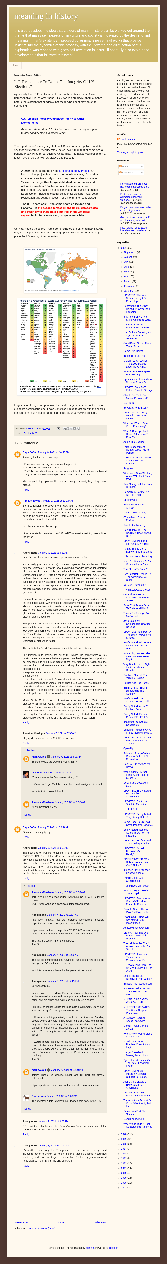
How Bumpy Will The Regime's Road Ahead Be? (137, 533)
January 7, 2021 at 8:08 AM (66, 756)
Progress (128, 468)
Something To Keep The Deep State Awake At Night (136, 656)
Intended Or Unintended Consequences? (136, 871)
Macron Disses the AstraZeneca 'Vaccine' (136, 326)
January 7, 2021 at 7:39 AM (61, 733)
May (126, 271)
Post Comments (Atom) (42, 1228)
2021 (124, 247)
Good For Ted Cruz (134, 1119)
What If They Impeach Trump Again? (135, 892)
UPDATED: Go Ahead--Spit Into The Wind (136, 803)
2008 (124, 1182)
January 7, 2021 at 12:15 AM (57, 500)
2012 (124, 1163)
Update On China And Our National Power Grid (137, 381)
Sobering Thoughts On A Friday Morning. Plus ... (137, 731)
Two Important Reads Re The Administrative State (137, 577)
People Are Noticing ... (135, 525)
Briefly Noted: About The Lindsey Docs (136, 708)
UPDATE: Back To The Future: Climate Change (138, 389)
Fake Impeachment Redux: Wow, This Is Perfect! (136, 449)
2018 (124, 1143)
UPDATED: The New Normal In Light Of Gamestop (134, 298)
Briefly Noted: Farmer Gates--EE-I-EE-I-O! (135, 716)
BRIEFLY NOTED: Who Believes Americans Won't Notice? (136, 862)
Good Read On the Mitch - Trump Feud (137, 345)
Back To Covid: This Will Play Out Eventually (136, 911)
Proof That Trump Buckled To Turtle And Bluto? (137, 607)
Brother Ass (39, 1096)
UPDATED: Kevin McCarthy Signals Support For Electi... (135, 1073)
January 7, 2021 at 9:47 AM (59, 772)
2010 (124, 1172)
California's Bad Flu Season (134, 1113)
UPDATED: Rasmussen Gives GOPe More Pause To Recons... (136, 901)
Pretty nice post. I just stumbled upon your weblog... (132, 197)
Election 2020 (30, 433)
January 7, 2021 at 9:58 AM (70, 892)
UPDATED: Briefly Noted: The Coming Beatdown (137, 842)
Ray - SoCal (30, 452)
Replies (30, 750)
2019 (124, 1139)
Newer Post (21, 1222)
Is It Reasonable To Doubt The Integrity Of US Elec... (137, 991)
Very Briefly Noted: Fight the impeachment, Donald (136, 667)
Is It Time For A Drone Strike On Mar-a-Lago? (137, 318)
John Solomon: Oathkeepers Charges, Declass (137, 623)
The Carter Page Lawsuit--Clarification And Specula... (138, 460)
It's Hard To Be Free (134, 355)
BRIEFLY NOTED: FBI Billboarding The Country (135, 690)
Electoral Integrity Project (74, 170)
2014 (124, 1153)
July (126, 261)
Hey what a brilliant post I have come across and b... (135, 185)
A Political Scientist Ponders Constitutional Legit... (137, 1044)
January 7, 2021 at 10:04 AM (63, 914)
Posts (123, 166)
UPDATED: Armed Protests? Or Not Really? (134, 851)
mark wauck (39, 756)
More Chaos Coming (134, 512)
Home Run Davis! (133, 351)
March (128, 281)
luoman (90, 1247)
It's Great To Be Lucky (135, 407)
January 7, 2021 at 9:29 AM (53, 1121)
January (129, 290)
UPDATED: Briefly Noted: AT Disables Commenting (137, 793)
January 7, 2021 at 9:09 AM (53, 847)
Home (15, 65)
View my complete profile (131, 152)
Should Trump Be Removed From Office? (137, 977)
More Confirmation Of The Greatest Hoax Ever (137, 563)
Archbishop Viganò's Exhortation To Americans (134, 1084)
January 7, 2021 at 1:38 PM (62, 1096)
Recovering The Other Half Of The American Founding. (136, 309)
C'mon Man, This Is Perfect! (134, 519)
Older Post (100, 1222)
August (128, 256)
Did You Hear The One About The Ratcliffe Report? (136, 935)
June (127, 266)
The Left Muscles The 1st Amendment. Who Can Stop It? (137, 946)
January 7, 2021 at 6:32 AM (53, 552)
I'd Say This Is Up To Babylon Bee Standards (137, 550)
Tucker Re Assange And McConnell (136, 615)
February (129, 286)
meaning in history (46, 16)
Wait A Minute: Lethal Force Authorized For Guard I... (136, 775)
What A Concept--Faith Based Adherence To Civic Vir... (136, 434)
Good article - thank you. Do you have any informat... (135, 219)
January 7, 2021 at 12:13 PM (63, 981)
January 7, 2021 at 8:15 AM (53, 827)
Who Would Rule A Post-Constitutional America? (137, 1125)
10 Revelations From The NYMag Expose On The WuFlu (137, 968)
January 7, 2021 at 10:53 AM (63, 954)
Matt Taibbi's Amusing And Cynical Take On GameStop (137, 335)
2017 (124, 1148)
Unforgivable (130, 499)
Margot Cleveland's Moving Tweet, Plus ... (136, 1054)
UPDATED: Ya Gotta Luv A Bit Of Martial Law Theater (137, 740)
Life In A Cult (130, 809)
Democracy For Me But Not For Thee (136, 493)
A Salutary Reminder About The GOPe (134, 1019)
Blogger (113, 1247)
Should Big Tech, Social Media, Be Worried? (136, 396)
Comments (126, 172)
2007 (124, 1187)
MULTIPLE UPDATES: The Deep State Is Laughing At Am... (135, 363)
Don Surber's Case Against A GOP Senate (137, 1094)
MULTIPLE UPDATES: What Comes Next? (135, 1001)
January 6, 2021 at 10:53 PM (53, 452)
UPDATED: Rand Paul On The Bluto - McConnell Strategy (137, 634)
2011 (124, 1168)
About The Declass (133, 442)
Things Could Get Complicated (133, 879)
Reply (26, 489)
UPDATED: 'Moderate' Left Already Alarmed (136, 542)
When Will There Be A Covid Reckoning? (135, 425)
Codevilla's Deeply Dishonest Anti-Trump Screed (136, 597)
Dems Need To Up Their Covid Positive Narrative (138, 823)
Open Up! (128, 748)
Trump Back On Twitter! (136, 885)
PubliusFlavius (31, 500)
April (127, 276)
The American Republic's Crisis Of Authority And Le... (137, 1103)
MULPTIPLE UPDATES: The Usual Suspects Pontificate (136, 1010)
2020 (124, 1134)
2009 (124, 1177)
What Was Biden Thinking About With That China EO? (137, 476)
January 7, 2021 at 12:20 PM (67, 1070)
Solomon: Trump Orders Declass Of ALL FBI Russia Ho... (136, 756)
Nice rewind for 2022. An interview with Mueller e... (134, 229)
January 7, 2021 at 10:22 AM (54, 1145)
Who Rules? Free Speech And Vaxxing (137, 373)
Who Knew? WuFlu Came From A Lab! (137, 1035)
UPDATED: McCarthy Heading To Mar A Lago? (135, 415)
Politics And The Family (136, 682)
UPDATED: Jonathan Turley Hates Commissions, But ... (136, 957)
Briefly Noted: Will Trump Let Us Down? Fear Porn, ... (137, 645)
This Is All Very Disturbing (137, 556)
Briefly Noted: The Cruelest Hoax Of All (136, 700)
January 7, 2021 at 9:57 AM (70, 802)
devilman (37, 772)
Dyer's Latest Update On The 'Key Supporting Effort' (137, 1063)
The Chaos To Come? (135, 569)
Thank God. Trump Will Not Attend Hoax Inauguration (136, 919)
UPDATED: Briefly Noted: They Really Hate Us (137, 816)
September (130, 252)
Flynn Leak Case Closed (137, 589)
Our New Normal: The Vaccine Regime (135, 676)
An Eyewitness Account (136, 927)
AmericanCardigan (43, 802)
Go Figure (128, 402)
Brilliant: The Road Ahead (137, 983)
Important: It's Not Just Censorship (135, 723)
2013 (124, 1158)
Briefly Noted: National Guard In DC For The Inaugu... (136, 832)
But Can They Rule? (134, 584)
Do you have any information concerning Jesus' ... (136, 209)
